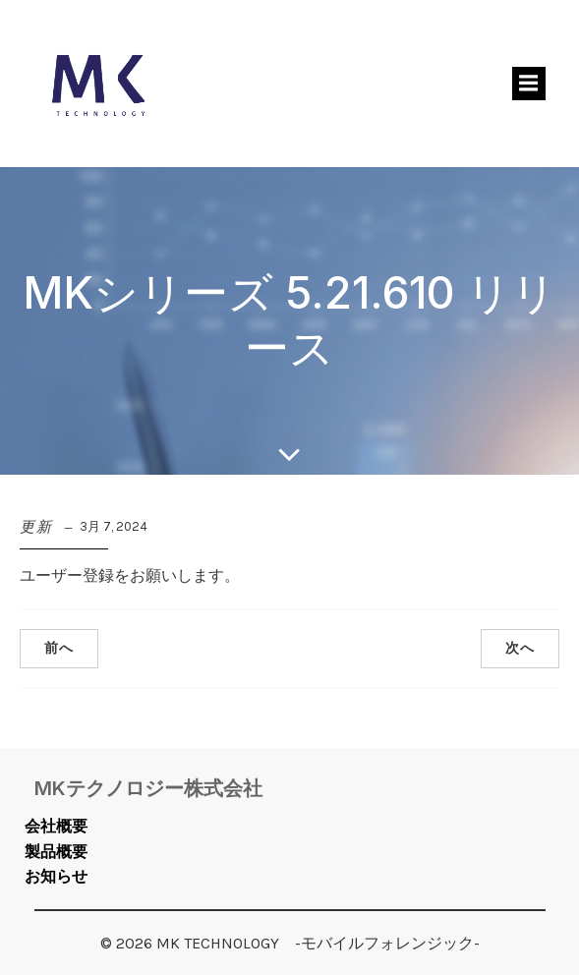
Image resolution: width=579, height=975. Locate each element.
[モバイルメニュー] (529, 83)
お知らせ (56, 876)
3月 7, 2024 (113, 526)
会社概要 (56, 826)
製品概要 (56, 851)
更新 (36, 527)
